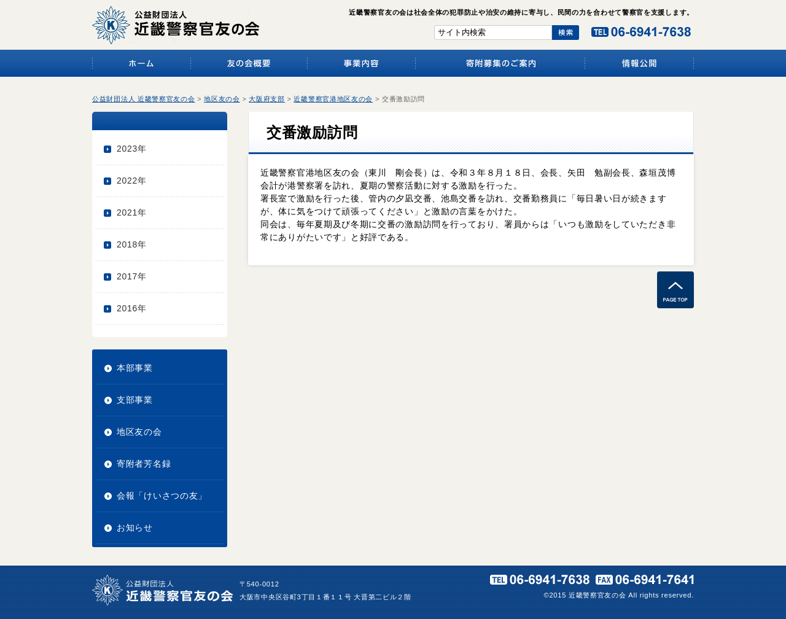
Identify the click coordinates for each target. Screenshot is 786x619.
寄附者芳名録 (144, 464)
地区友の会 (139, 432)
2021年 (132, 212)
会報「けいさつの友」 (162, 495)
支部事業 (135, 400)
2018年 (132, 244)
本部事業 (135, 368)
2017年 (132, 276)
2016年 (132, 308)
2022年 (132, 180)
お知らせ (135, 527)
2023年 (132, 149)
